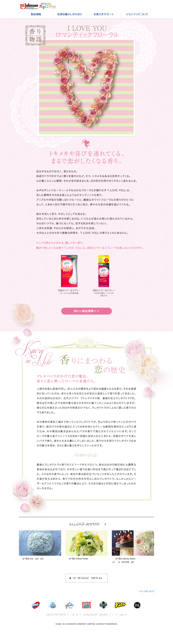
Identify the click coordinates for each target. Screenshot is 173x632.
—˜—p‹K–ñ (121, 614)
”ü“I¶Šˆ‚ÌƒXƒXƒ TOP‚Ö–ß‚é (87, 578)
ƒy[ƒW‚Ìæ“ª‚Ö (147, 591)
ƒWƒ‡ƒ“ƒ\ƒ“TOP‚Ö (56, 614)
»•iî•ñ (36, 15)
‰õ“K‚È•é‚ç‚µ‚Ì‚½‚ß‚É (69, 15)
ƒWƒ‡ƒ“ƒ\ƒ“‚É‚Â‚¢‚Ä (137, 15)
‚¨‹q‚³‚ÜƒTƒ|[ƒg (103, 15)
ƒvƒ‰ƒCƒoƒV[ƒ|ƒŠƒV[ (96, 614)
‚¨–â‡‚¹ (74, 614)
